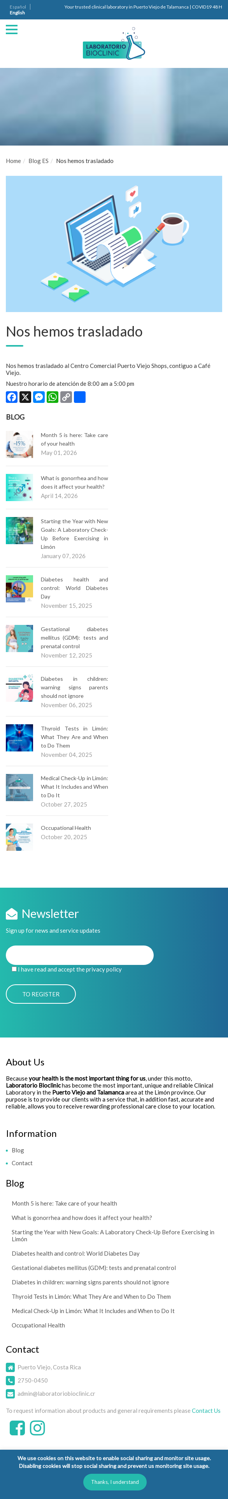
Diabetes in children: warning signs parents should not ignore (74, 687)
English (17, 13)
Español (18, 7)
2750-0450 (33, 1380)
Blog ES (38, 160)
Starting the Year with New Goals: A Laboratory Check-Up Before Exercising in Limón (113, 1235)
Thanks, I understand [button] (115, 1482)
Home (13, 160)
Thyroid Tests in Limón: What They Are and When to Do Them (74, 737)
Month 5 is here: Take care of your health (64, 1203)
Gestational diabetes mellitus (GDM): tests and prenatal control (74, 637)
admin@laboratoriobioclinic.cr (56, 1393)
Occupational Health (66, 827)
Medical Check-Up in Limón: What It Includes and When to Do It (74, 786)
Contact (22, 1162)
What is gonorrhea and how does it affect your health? (82, 1217)
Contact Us (206, 1410)
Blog (18, 1150)
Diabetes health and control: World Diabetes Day (74, 588)
